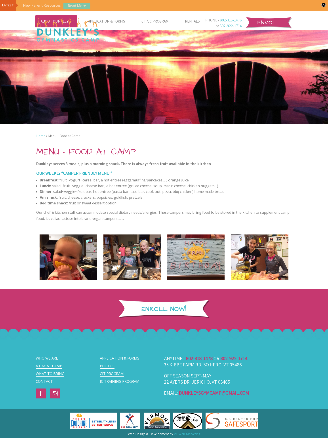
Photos (107, 366)
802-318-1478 (231, 20)
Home (40, 135)
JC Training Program (119, 381)
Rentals (192, 21)
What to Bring (50, 373)
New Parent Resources (42, 5)
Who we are (47, 358)
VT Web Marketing (187, 434)
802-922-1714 (231, 25)
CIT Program (112, 373)
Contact (44, 381)
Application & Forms (106, 21)
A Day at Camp (49, 366)
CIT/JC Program (155, 21)
